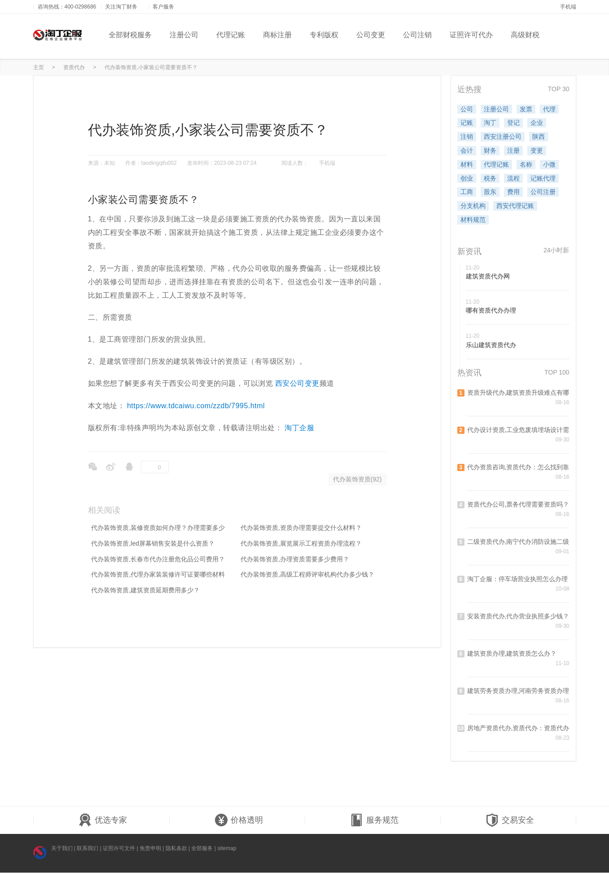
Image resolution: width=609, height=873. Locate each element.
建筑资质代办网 (488, 276)
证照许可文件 (119, 848)
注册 (513, 150)
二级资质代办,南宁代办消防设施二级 (518, 541)
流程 (513, 178)
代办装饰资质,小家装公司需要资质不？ (151, 67)
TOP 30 (559, 89)
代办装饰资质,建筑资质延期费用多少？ (145, 590)
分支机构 (473, 205)
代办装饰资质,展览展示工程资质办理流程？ (301, 543)
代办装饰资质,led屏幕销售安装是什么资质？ (153, 543)
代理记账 (230, 35)
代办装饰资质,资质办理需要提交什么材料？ (301, 527)
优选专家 (103, 820)
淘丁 (490, 122)
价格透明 (239, 820)
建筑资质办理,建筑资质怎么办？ (512, 653)
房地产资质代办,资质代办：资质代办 (518, 728)
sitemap (226, 848)
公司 (466, 109)
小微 (549, 164)
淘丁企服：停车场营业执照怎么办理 (517, 578)
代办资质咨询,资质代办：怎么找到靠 (518, 467)
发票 (526, 109)
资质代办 (74, 67)
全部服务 (202, 848)
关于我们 (62, 848)
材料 (466, 164)
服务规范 (374, 820)
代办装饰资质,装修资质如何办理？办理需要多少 (158, 527)
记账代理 (543, 178)
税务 (490, 178)
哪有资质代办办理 (491, 310)
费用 (513, 191)
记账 (466, 122)
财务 (490, 150)
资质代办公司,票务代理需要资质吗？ (518, 504)
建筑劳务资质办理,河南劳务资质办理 (518, 690)
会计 (466, 150)
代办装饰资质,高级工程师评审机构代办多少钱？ (307, 574)
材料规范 (473, 219)
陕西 (538, 136)
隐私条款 (176, 848)
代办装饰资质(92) (357, 479)
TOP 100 (557, 372)
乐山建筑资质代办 (491, 344)
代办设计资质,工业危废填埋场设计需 (518, 429)
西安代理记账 (515, 205)
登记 (513, 122)
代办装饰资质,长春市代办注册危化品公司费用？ (158, 559)
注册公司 (184, 35)
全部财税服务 (130, 35)
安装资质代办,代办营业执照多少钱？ (518, 616)
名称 (526, 164)
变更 (536, 150)
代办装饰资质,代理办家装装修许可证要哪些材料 (158, 574)
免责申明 (150, 848)
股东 (490, 191)
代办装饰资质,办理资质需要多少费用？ (295, 559)
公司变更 (370, 35)
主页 (38, 67)
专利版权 (324, 35)
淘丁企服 (299, 428)
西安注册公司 (502, 136)
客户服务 (166, 7)
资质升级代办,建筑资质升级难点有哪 (518, 392)
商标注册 (277, 35)
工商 (466, 191)
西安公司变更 (297, 383)
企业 (536, 122)
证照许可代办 (471, 35)
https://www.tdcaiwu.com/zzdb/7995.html (196, 406)
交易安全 (510, 820)
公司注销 (417, 35)
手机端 (568, 7)
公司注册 (543, 191)
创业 (466, 178)
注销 (466, 136)
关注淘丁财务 (124, 7)
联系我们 (87, 848)
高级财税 (525, 35)
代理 (549, 109)
